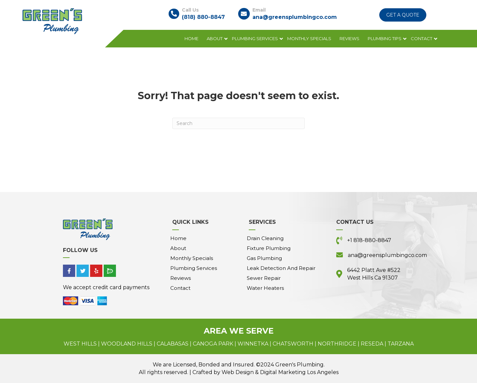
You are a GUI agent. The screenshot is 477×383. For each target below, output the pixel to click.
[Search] (238, 123)
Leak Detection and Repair (281, 268)
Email (259, 10)
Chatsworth (293, 344)
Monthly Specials (309, 38)
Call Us (190, 10)
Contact (421, 38)
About (215, 38)
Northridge (337, 344)
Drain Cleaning (265, 238)
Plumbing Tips (384, 38)
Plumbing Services (255, 38)
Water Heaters (265, 288)
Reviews (349, 38)
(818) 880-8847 (203, 17)
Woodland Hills (126, 344)
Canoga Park (213, 344)
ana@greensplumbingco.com (294, 17)
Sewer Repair (264, 278)
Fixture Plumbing (269, 248)
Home (191, 38)
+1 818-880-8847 (369, 240)
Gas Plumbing (264, 258)
